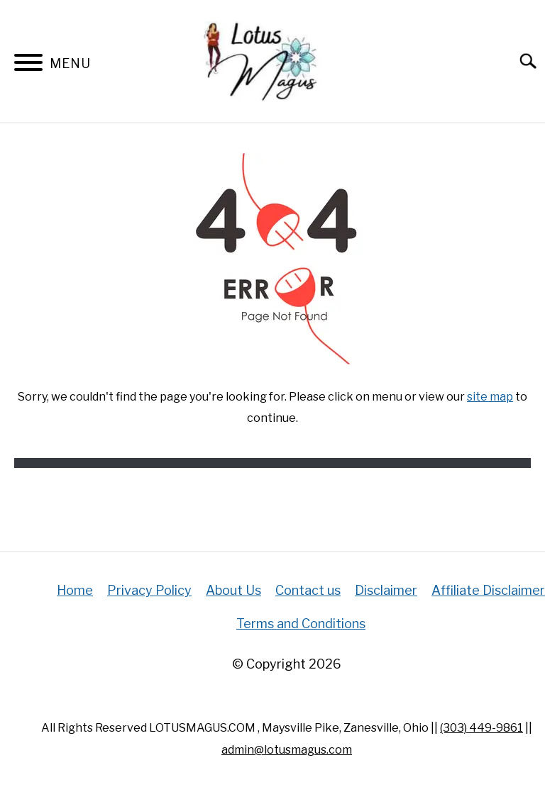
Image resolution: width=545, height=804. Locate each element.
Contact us (308, 590)
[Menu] (28, 65)
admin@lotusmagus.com (286, 749)
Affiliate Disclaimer (488, 590)
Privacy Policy (149, 590)
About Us (233, 590)
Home (75, 590)
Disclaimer (386, 590)
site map (490, 396)
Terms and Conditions (300, 623)
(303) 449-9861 (481, 728)
